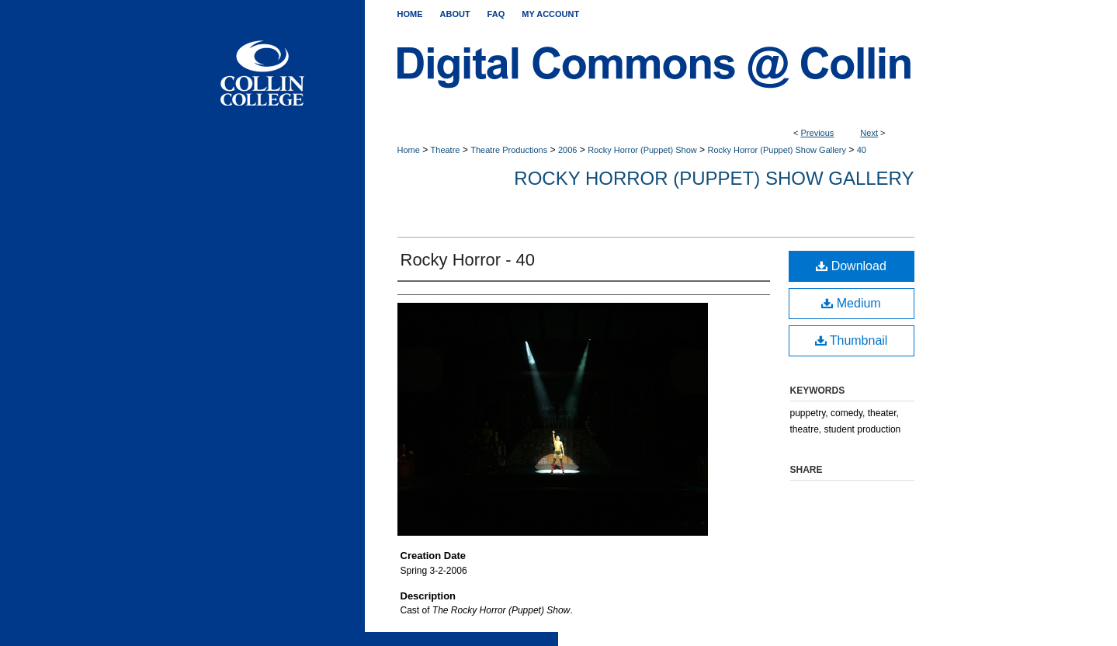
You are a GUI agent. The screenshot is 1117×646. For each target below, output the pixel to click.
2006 (567, 150)
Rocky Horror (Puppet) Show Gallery (776, 150)
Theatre (445, 150)
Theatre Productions (508, 150)
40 (861, 150)
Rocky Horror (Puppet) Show (642, 150)
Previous (817, 132)
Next (869, 132)
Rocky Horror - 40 (468, 259)
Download (851, 266)
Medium (850, 303)
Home (408, 150)
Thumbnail (851, 340)
